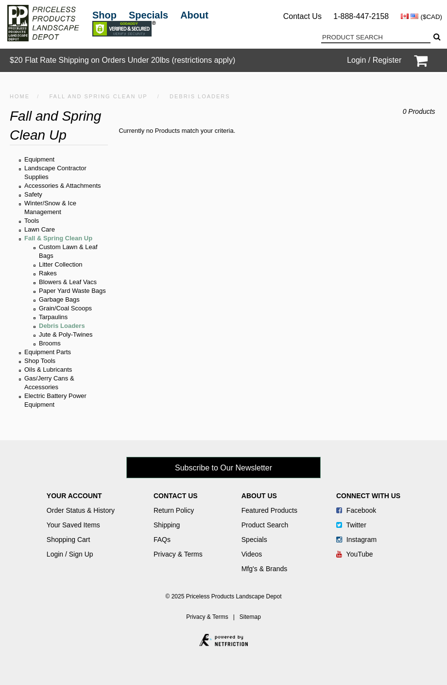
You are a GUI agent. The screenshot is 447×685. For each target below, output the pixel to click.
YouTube (354, 554)
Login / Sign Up (70, 554)
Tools (31, 220)
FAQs (162, 539)
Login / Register (374, 60)
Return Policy (174, 510)
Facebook (356, 510)
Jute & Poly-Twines (66, 334)
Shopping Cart (68, 539)
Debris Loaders (62, 325)
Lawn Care (39, 229)
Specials (148, 15)
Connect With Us (368, 496)
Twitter (351, 525)
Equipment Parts (47, 352)
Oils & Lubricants (48, 369)
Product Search (265, 525)
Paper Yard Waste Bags (72, 290)
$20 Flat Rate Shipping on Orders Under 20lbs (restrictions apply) (122, 60)
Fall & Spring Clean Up (58, 238)
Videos (251, 554)
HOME (20, 96)
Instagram (356, 539)
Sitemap (250, 616)
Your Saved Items (73, 525)
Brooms (50, 343)
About (194, 15)
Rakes (48, 273)
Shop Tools (39, 360)
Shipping (167, 525)
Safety (33, 194)
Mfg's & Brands (264, 569)
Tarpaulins (53, 317)
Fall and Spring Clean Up (98, 96)
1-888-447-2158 (361, 16)
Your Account (74, 496)
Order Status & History (81, 510)
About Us (259, 496)
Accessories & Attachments (62, 185)
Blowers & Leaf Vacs (68, 282)
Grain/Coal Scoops (65, 308)
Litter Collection (61, 264)
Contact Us (302, 16)
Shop (104, 15)
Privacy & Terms (178, 554)
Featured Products (269, 510)
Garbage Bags (59, 299)
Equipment (39, 159)
